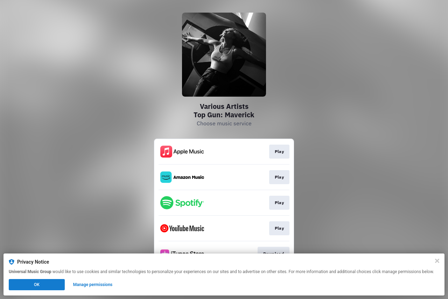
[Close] (437, 260)
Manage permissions (93, 284)
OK (37, 284)
